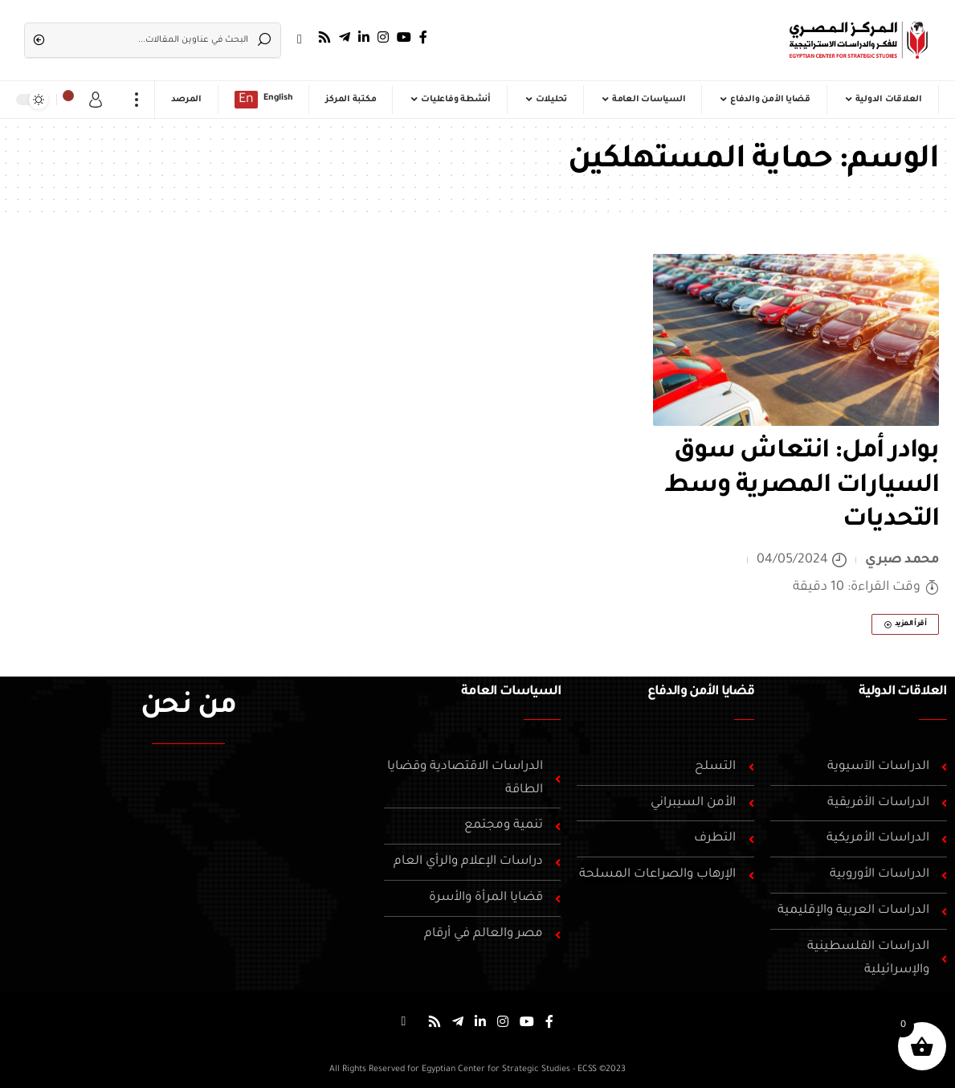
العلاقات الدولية (903, 692)
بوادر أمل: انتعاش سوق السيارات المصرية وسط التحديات (801, 486)
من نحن (188, 708)
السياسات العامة (511, 692)
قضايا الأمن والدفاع (700, 692)
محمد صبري (902, 560)
